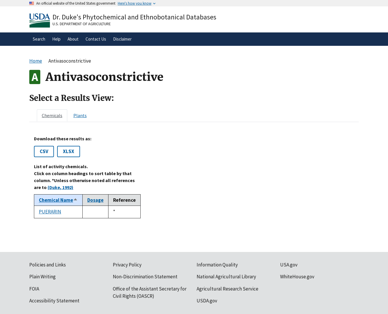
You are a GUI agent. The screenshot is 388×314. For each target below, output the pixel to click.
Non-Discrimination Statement (145, 276)
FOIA (34, 289)
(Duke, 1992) (60, 187)
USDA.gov (207, 300)
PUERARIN (50, 211)
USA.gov (289, 265)
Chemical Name (58, 200)
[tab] (52, 115)
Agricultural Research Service (227, 289)
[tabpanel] (194, 177)
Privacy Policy (127, 265)
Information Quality (217, 265)
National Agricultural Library (226, 276)
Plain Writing (42, 276)
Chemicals (52, 115)
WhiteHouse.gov (297, 276)
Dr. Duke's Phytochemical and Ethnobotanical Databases (134, 17)
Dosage (95, 200)
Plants (80, 115)
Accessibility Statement (54, 300)
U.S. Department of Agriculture (81, 23)
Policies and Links (47, 265)
